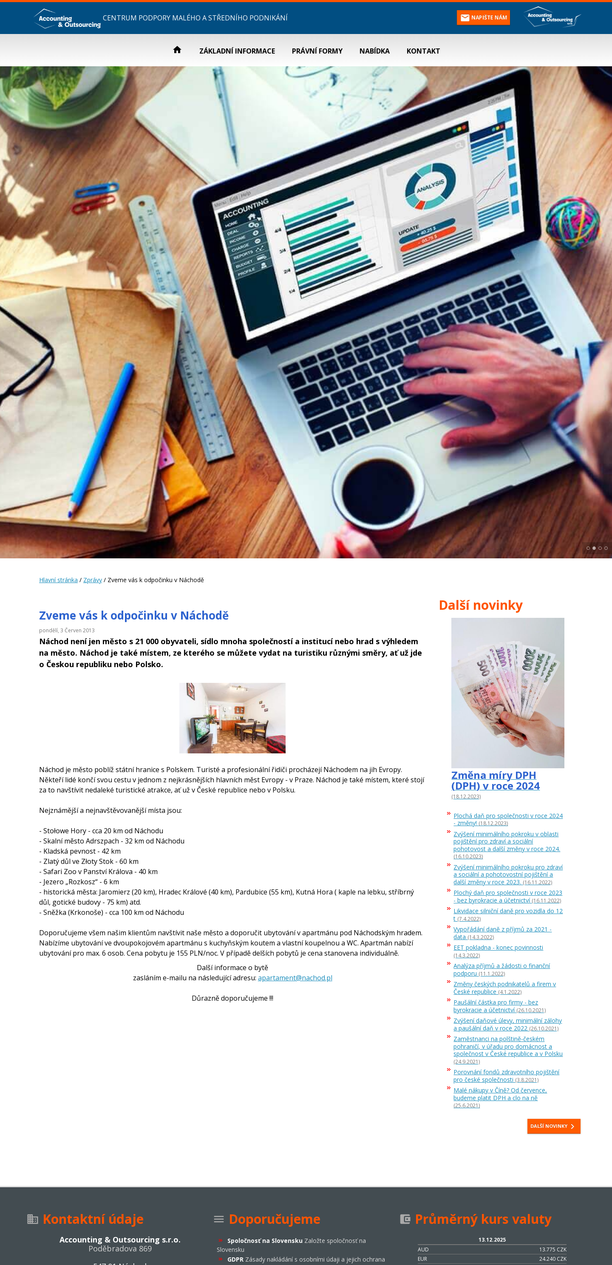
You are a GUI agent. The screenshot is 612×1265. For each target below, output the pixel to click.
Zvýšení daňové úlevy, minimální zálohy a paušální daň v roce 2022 (507, 1024)
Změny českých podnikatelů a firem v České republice (504, 988)
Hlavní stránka (58, 580)
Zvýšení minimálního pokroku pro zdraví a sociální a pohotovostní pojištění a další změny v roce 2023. (508, 874)
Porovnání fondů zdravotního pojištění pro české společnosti (506, 1076)
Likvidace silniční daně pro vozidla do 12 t (508, 915)
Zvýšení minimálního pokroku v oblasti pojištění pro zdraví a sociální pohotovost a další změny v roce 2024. (506, 845)
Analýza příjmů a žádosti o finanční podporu (501, 969)
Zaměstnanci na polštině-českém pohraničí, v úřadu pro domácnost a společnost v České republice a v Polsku (508, 1050)
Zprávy (92, 580)
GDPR (306, 1259)
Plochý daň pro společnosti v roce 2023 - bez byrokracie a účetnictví (507, 896)
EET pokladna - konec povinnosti (498, 951)
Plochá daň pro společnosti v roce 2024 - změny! (508, 819)
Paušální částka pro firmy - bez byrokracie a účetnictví (499, 1006)
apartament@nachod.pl (295, 977)
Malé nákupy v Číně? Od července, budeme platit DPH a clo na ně (500, 1098)
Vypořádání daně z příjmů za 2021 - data (502, 933)
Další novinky (554, 1126)
